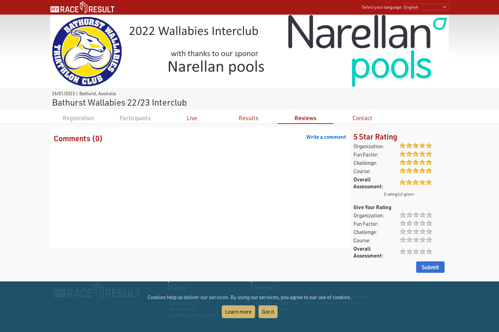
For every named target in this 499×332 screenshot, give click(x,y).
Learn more (238, 311)
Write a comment (326, 136)
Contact (362, 118)
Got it (268, 311)
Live (192, 118)
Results (249, 118)
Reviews (305, 118)
